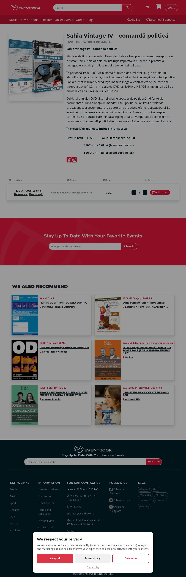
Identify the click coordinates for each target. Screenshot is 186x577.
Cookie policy (93, 567)
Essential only (92, 558)
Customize (131, 558)
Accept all (54, 558)
